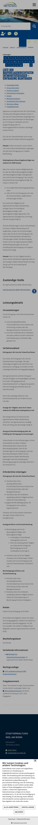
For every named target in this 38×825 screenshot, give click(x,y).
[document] (19, 783)
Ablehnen (19, 812)
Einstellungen (28, 807)
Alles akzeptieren (11, 807)
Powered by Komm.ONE (20, 823)
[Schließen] (35, 760)
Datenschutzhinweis (23, 819)
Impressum (11, 819)
